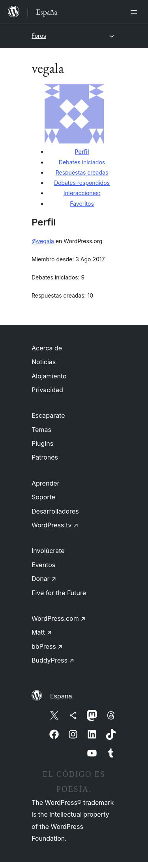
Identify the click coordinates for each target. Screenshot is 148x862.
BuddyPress (53, 660)
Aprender (46, 483)
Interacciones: (82, 193)
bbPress (47, 646)
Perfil (82, 151)
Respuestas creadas (82, 172)
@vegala (43, 241)
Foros (39, 35)
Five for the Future (59, 593)
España (61, 696)
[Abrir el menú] (135, 12)
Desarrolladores (55, 511)
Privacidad (47, 390)
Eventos (43, 565)
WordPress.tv (55, 525)
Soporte (43, 497)
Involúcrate (48, 551)
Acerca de (47, 348)
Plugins (42, 443)
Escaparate (48, 415)
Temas (41, 430)
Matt (42, 632)
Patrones (45, 457)
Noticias (44, 362)
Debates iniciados (82, 162)
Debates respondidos (82, 182)
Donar (44, 579)
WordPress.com (59, 618)
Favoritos (82, 203)
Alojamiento (49, 376)
